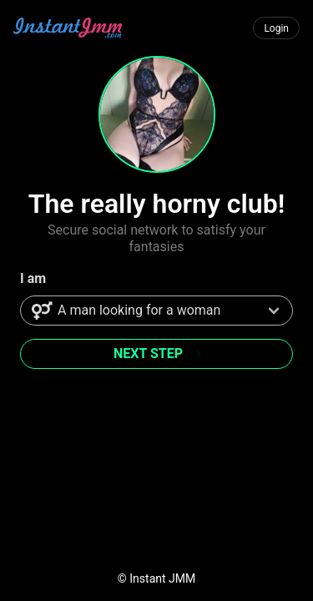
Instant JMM (162, 578)
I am (33, 278)
